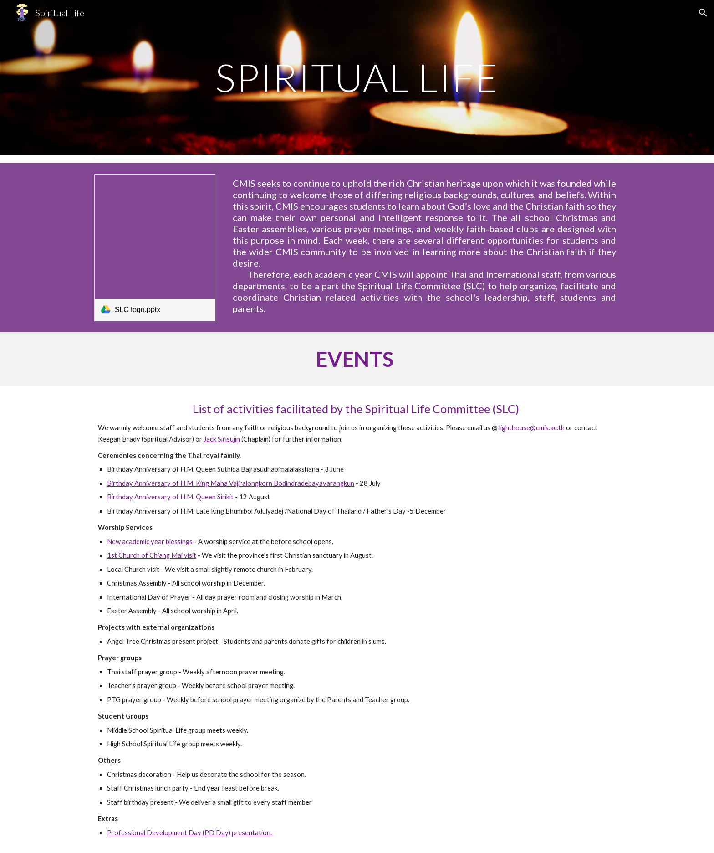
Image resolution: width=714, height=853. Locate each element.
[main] (357, 77)
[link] (154, 247)
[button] (703, 13)
